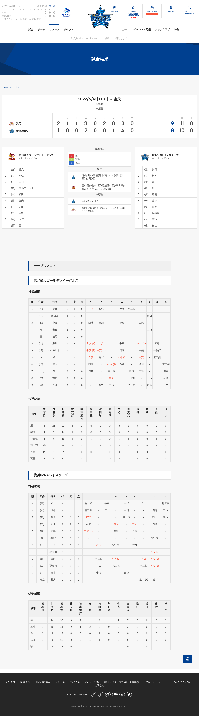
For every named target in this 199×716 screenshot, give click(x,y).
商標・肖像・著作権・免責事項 (121, 682)
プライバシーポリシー (156, 682)
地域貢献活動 (42, 682)
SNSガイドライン (184, 682)
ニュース (124, 29)
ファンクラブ (162, 29)
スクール (60, 682)
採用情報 (25, 682)
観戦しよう (121, 38)
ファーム (54, 29)
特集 (176, 29)
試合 (30, 29)
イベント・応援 (142, 29)
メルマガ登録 (91, 682)
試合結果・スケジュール (84, 38)
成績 (106, 38)
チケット (69, 29)
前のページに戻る (11, 87)
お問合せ (99, 685)
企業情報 (10, 682)
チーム (41, 29)
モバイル (75, 682)
